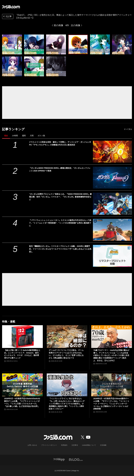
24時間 (15, 136)
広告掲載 (103, 445)
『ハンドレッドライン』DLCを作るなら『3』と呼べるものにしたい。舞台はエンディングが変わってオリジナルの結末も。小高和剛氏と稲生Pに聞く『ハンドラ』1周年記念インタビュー (67, 403)
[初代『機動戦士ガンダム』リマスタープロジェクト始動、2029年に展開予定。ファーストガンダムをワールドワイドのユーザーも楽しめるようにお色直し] (112, 256)
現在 (6, 136)
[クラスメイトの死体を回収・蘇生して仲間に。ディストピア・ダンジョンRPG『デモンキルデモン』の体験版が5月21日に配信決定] (112, 152)
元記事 (7, 16)
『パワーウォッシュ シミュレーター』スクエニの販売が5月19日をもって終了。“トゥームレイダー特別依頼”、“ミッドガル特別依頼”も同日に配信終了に (60, 223)
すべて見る (128, 129)
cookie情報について (89, 445)
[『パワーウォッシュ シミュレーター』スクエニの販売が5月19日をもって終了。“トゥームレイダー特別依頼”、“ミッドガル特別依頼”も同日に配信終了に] (112, 230)
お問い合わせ (32, 445)
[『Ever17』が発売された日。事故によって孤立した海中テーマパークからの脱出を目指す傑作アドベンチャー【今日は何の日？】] (12, 44)
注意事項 (75, 445)
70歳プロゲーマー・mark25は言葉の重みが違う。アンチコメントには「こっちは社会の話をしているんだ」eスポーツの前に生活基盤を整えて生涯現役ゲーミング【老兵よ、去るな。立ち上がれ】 (111, 355)
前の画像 (58, 25)
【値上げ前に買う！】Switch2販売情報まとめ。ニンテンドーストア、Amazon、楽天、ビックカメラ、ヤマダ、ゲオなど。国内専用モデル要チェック (22, 354)
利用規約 (64, 445)
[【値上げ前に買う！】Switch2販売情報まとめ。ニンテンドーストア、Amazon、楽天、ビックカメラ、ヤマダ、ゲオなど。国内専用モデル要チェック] (22, 336)
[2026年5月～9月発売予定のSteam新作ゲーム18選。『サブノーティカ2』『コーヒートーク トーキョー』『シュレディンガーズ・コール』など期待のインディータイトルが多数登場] (111, 384)
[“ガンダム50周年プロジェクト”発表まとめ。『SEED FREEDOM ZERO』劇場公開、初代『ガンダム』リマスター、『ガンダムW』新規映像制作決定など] (112, 204)
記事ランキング (13, 129)
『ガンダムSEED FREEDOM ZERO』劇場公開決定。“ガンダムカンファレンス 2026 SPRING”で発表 (60, 169)
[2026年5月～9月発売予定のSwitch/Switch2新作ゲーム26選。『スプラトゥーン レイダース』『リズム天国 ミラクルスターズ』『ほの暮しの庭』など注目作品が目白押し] (22, 384)
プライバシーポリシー (49, 445)
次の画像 (75, 25)
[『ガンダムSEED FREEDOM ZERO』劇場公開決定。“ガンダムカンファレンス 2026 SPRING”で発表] (112, 178)
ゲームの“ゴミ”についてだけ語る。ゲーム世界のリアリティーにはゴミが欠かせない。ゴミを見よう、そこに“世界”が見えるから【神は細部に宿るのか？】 (66, 354)
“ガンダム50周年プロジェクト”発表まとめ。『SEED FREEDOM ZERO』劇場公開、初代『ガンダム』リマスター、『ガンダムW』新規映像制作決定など (60, 197)
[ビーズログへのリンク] (76, 459)
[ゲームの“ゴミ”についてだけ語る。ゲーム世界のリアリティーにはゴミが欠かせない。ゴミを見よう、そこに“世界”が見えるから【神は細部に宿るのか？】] (67, 336)
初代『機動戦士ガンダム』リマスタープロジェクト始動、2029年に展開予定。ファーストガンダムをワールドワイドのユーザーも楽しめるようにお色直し (60, 249)
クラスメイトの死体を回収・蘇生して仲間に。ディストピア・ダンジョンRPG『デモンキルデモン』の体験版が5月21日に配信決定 (60, 143)
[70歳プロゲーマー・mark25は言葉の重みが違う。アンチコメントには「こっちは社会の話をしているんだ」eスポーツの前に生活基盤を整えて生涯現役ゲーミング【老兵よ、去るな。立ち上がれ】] (111, 336)
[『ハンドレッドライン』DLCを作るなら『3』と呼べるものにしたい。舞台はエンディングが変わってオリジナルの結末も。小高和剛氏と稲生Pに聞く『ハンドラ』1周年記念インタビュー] (67, 384)
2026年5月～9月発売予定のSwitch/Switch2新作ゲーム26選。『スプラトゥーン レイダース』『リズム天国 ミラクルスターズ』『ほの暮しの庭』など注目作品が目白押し (22, 402)
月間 (32, 136)
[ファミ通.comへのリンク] (11, 6)
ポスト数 (41, 136)
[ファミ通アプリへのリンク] (59, 459)
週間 (24, 136)
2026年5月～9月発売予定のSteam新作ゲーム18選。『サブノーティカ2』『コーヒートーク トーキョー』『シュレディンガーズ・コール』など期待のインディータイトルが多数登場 (111, 403)
